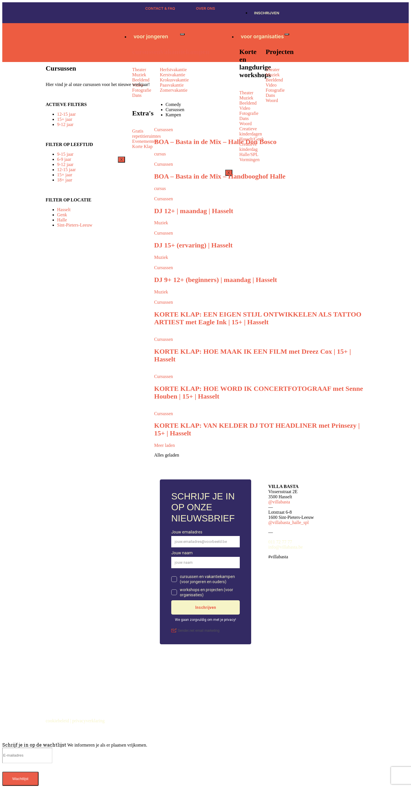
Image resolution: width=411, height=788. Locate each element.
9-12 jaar (65, 124)
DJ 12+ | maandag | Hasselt (193, 211)
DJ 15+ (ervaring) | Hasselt (193, 245)
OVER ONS (205, 8)
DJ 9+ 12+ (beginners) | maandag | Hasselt (215, 279)
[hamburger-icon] (182, 34)
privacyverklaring (89, 720)
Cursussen (163, 129)
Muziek (161, 222)
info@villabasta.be (285, 547)
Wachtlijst (20, 779)
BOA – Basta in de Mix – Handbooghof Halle (219, 176)
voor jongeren (151, 36)
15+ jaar (64, 119)
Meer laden (164, 445)
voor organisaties (262, 36)
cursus (160, 153)
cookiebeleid (58, 720)
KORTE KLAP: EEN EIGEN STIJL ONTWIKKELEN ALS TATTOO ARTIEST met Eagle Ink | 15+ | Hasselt (257, 318)
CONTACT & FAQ (160, 8)
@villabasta (279, 501)
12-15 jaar (66, 114)
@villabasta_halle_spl (288, 522)
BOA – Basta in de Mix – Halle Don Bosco (215, 141)
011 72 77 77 (280, 541)
